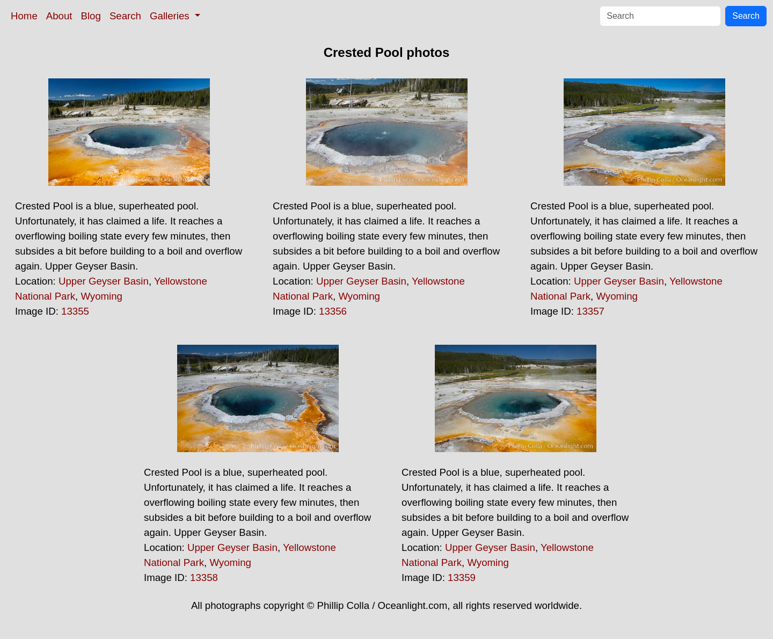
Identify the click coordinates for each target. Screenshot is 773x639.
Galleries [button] (171, 15)
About (59, 15)
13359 (462, 577)
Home (24, 15)
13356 (333, 311)
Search (125, 15)
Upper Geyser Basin (104, 281)
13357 (590, 311)
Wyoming (101, 296)
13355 (75, 311)
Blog (91, 15)
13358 (204, 577)
